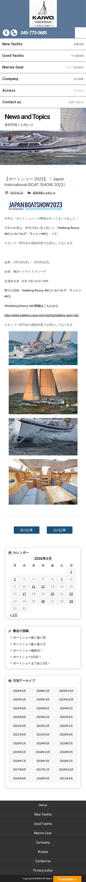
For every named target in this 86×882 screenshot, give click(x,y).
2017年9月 (19, 769)
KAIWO (43, 13)
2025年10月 (66, 690)
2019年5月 (66, 743)
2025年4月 (19, 699)
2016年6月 (43, 778)
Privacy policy (43, 870)
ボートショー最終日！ (28, 650)
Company (43, 842)
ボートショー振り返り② (29, 637)
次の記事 (59, 530)
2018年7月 (19, 761)
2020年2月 (19, 743)
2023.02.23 (16, 192)
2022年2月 (66, 726)
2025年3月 (43, 699)
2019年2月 (19, 752)
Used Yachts (43, 824)
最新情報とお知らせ (44, 192)
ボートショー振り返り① (29, 644)
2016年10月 (66, 769)
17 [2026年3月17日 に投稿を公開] (24, 594)
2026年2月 (43, 690)
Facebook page (6, 32)
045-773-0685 (34, 32)
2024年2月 (66, 708)
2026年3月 (19, 690)
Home (43, 805)
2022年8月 (66, 717)
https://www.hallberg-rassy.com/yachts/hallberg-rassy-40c (41, 315)
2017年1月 (43, 769)
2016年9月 (19, 778)
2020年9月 (66, 734)
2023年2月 (43, 717)
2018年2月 (66, 761)
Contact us (43, 861)
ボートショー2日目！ (27, 657)
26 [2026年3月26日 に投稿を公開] (43, 601)
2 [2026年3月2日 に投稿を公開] (15, 579)
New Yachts (43, 814)
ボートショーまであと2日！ (31, 663)
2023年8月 (19, 717)
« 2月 (13, 615)
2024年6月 (43, 708)
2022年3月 (43, 726)
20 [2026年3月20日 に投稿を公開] (52, 594)
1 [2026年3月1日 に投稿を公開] (71, 572)
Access (43, 852)
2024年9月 (19, 708)
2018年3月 (43, 761)
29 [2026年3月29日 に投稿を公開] (71, 601)
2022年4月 (19, 726)
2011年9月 (66, 778)
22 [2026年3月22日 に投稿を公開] (71, 594)
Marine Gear (43, 833)
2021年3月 (43, 734)
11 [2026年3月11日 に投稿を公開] (34, 586)
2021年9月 (19, 734)
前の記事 (26, 530)
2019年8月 (43, 743)
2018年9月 (66, 752)
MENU (80, 32)
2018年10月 (43, 752)
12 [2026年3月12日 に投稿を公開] (43, 586)
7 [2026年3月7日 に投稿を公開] (62, 579)
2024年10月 (66, 699)
